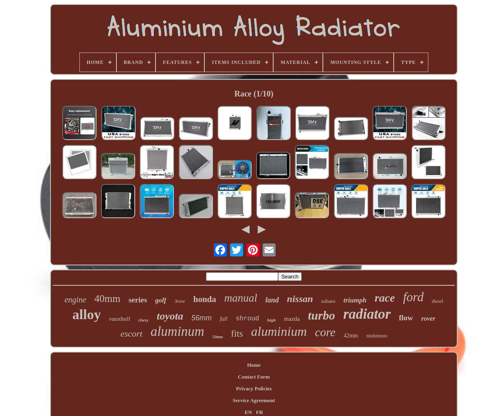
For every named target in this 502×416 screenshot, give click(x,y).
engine (75, 299)
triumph (355, 300)
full (224, 319)
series (138, 300)
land (272, 300)
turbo (321, 315)
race (385, 297)
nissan (300, 298)
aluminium (279, 331)
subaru (328, 301)
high (271, 319)
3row (179, 301)
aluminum (177, 331)
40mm (107, 298)
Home (254, 365)
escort (131, 333)
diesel (437, 301)
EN (248, 412)
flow (406, 317)
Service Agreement (253, 400)
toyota (170, 316)
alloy (86, 314)
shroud (247, 318)
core (325, 332)
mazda (292, 318)
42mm (351, 336)
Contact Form (254, 377)
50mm (218, 337)
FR (259, 412)
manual (240, 298)
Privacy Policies (254, 388)
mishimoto (376, 336)
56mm (201, 318)
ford (413, 297)
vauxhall (119, 318)
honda (204, 299)
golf (160, 300)
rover (428, 318)
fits (237, 333)
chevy (143, 319)
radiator (367, 314)
